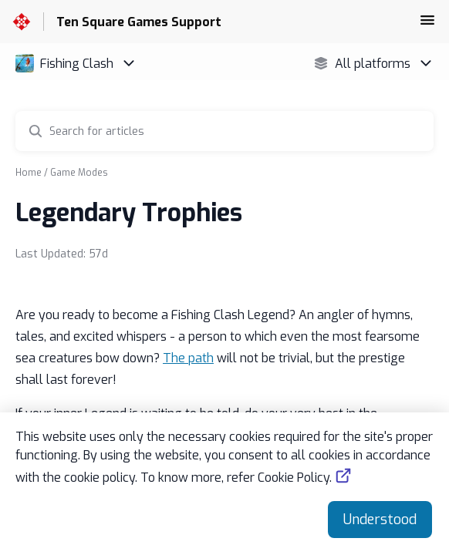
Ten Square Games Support (138, 22)
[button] (427, 25)
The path (188, 358)
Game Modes (79, 172)
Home (28, 172)
